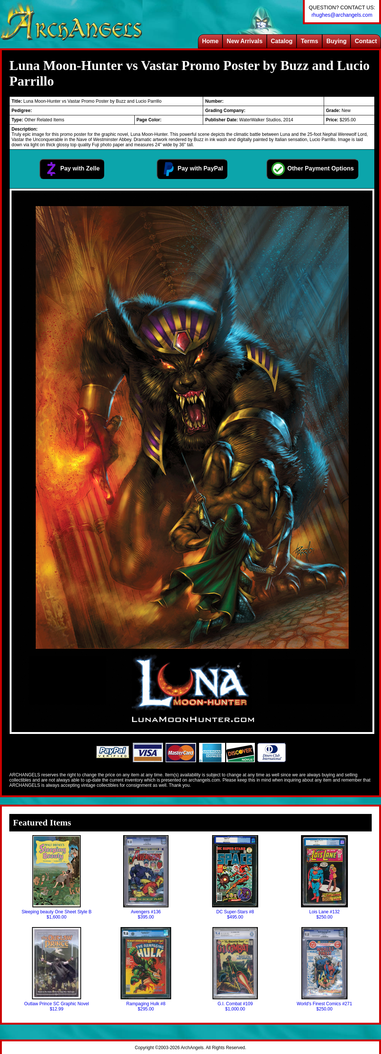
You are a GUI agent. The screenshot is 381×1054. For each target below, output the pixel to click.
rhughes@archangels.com (341, 15)
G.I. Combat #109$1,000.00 (235, 969)
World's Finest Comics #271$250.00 (324, 969)
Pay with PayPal (192, 169)
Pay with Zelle (72, 169)
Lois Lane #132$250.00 (324, 877)
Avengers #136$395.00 (146, 877)
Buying (336, 41)
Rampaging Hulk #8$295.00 (146, 969)
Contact (366, 41)
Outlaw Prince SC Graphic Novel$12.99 (56, 969)
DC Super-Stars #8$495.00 (235, 877)
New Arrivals (244, 41)
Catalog (282, 41)
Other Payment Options (312, 169)
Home (210, 41)
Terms (309, 41)
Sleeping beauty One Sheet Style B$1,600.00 (57, 877)
